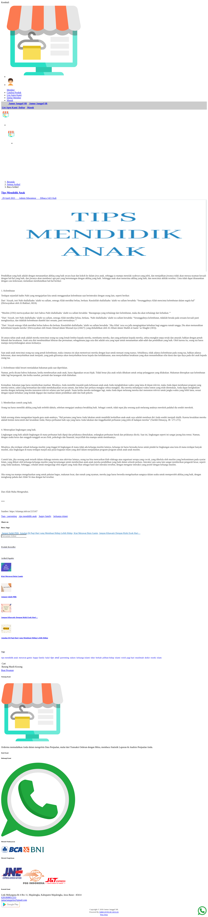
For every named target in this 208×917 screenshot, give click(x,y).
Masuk (30, 107)
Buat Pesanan (7, 670)
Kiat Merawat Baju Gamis (85, 533)
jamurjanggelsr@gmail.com (14, 900)
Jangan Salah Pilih (10, 533)
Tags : (4, 516)
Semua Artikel (13, 184)
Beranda (11, 182)
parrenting (12, 516)
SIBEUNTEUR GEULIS (109, 912)
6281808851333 (8, 897)
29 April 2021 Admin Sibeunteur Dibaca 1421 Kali (28, 198)
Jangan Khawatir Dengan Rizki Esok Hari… (119, 533)
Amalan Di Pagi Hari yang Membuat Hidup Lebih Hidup (46, 533)
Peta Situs (104, 915)
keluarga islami (60, 516)
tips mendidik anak (27, 516)
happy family (44, 516)
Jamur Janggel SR (17, 103)
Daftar (21, 107)
